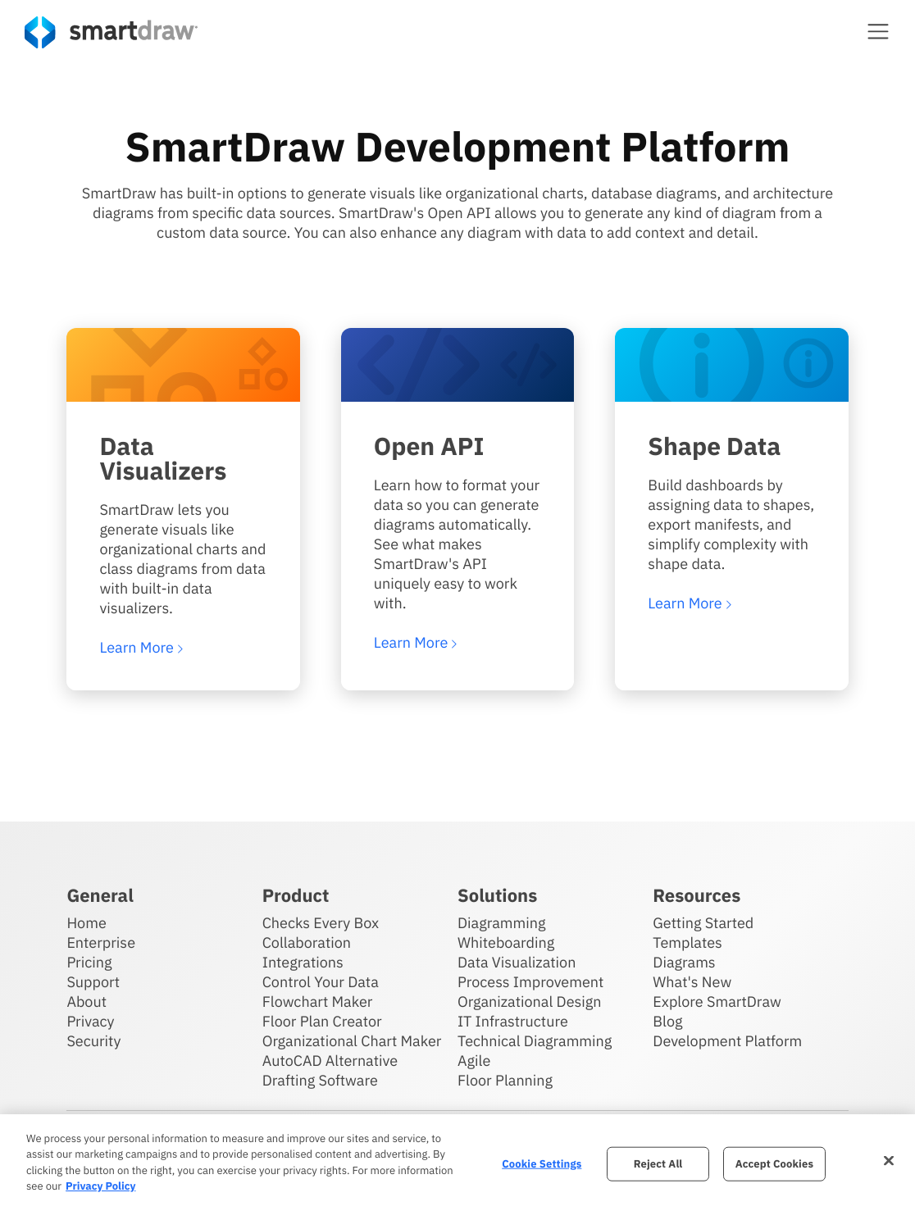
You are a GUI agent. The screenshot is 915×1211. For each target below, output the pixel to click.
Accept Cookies (774, 1164)
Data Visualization (517, 962)
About (86, 1001)
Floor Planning (505, 1080)
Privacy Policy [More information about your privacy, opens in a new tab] (100, 1186)
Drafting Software (320, 1080)
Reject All (658, 1164)
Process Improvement (530, 981)
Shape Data (714, 446)
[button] (878, 31)
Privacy (90, 1021)
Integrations (303, 962)
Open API (429, 446)
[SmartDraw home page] (111, 32)
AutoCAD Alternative (330, 1060)
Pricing (89, 962)
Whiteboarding (506, 942)
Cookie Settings (541, 1164)
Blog (667, 1021)
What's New (692, 981)
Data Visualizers (162, 458)
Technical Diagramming (535, 1040)
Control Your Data (320, 981)
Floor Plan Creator (322, 1021)
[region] (457, 1162)
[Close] (889, 1160)
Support (93, 981)
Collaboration (306, 942)
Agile (474, 1060)
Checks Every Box (321, 922)
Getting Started (703, 922)
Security (93, 1040)
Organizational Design (530, 1001)
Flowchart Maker (317, 1001)
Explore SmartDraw (717, 1001)
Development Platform (727, 1040)
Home (86, 922)
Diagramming (502, 922)
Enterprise (100, 942)
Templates (687, 942)
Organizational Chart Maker (352, 1040)
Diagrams (684, 962)
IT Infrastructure (513, 1021)
